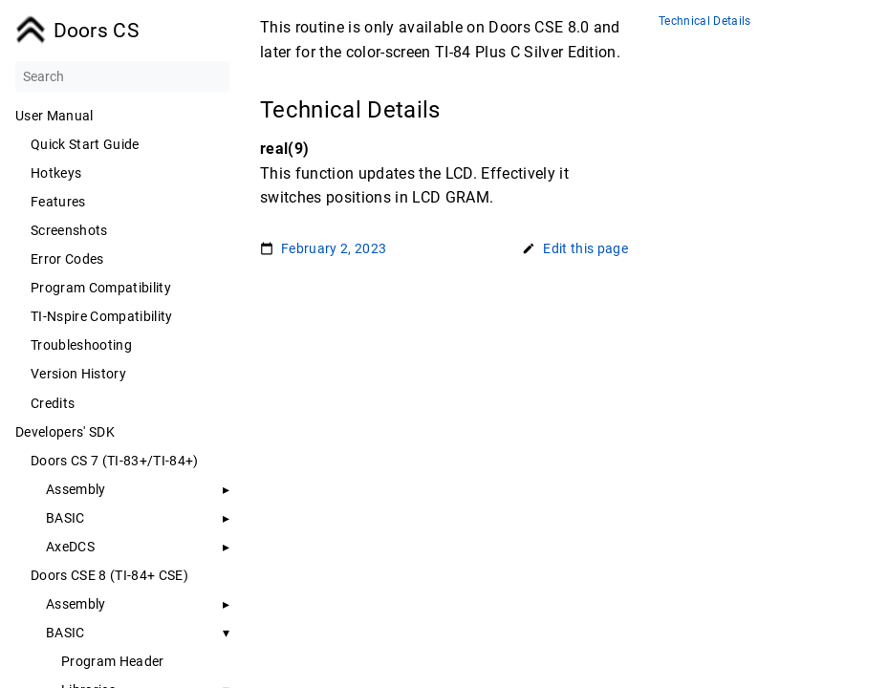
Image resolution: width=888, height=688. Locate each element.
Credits (53, 403)
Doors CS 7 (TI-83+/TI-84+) (115, 460)
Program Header (112, 661)
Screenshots (69, 230)
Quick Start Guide (85, 144)
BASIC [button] (65, 632)
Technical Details (705, 21)
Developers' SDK (65, 432)
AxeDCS (70, 546)
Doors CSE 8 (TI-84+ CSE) (109, 575)
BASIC (65, 518)
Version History (78, 373)
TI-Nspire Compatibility (102, 316)
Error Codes (67, 259)
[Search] (122, 76)
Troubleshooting (81, 345)
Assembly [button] (76, 489)
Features (58, 201)
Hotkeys (56, 173)
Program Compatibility (101, 287)
